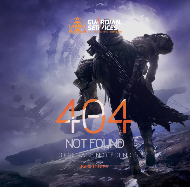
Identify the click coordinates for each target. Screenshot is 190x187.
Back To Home (95, 167)
